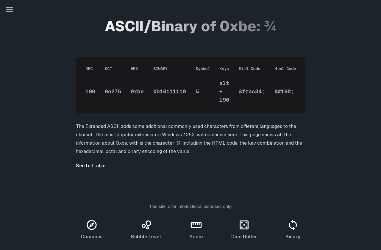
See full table (90, 166)
